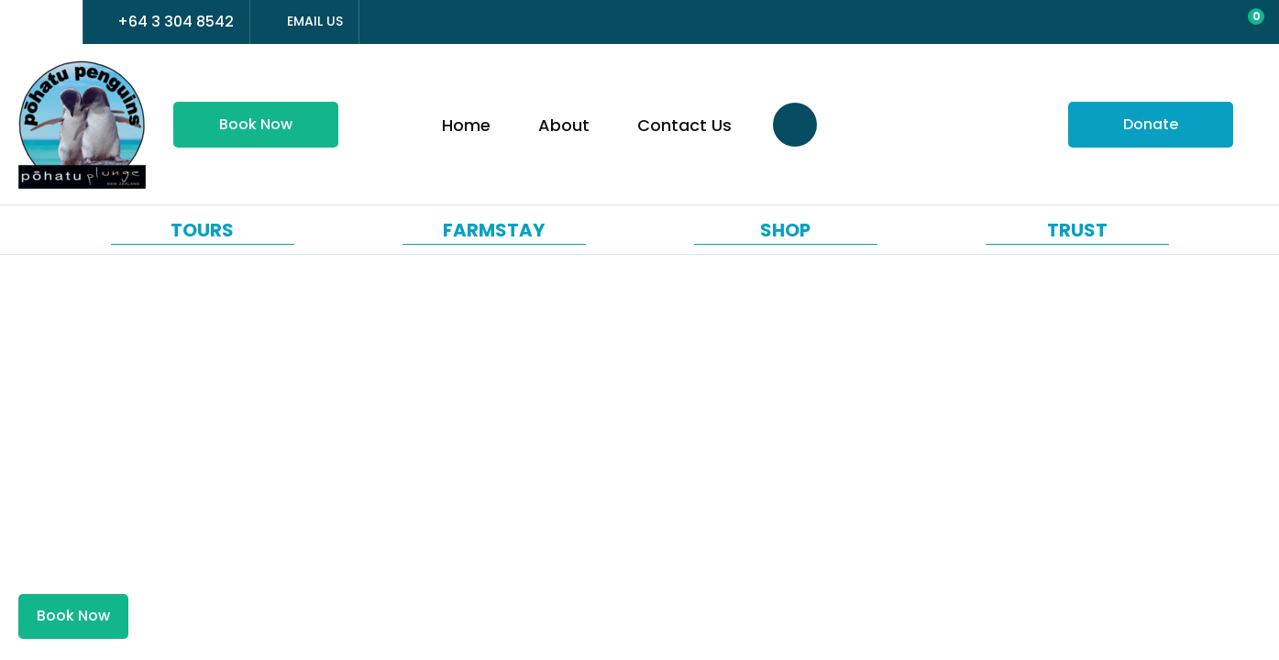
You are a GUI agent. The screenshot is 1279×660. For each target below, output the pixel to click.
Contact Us (684, 125)
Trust (1077, 230)
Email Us (315, 21)
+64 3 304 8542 (175, 21)
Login (1165, 24)
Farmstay (494, 230)
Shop (785, 230)
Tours (202, 230)
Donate (1150, 124)
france (25, 22)
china (58, 22)
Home (466, 125)
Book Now (255, 124)
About (564, 125)
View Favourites (1203, 23)
